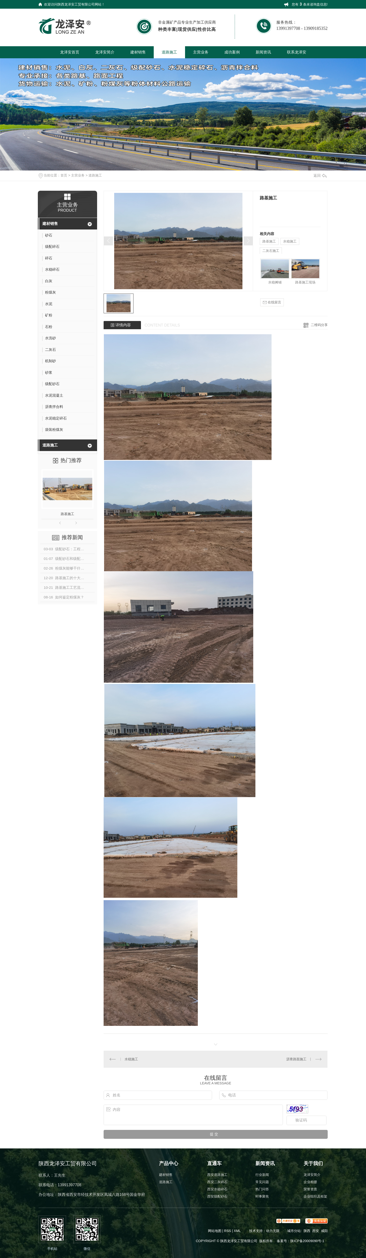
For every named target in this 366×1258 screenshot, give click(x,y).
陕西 (307, 1231)
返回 (319, 175)
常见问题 (262, 1182)
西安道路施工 (217, 1175)
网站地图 (214, 1231)
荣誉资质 (310, 1189)
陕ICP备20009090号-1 (307, 1241)
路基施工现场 (305, 282)
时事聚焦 (262, 1196)
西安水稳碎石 (217, 1189)
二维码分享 (319, 325)
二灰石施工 (270, 251)
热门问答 (262, 1189)
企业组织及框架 (315, 1196)
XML (237, 1231)
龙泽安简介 (104, 52)
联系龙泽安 (296, 52)
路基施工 (67, 514)
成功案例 (232, 52)
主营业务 (200, 52)
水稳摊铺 (275, 282)
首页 (63, 175)
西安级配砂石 (217, 1196)
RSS (228, 1231)
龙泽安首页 (69, 52)
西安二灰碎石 (217, 1182)
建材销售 (138, 52)
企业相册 (310, 1182)
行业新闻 (262, 1175)
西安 (315, 1231)
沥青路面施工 (296, 1059)
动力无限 (272, 1231)
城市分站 (294, 1231)
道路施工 (169, 52)
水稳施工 (290, 241)
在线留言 (272, 302)
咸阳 (324, 1231)
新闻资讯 (263, 52)
